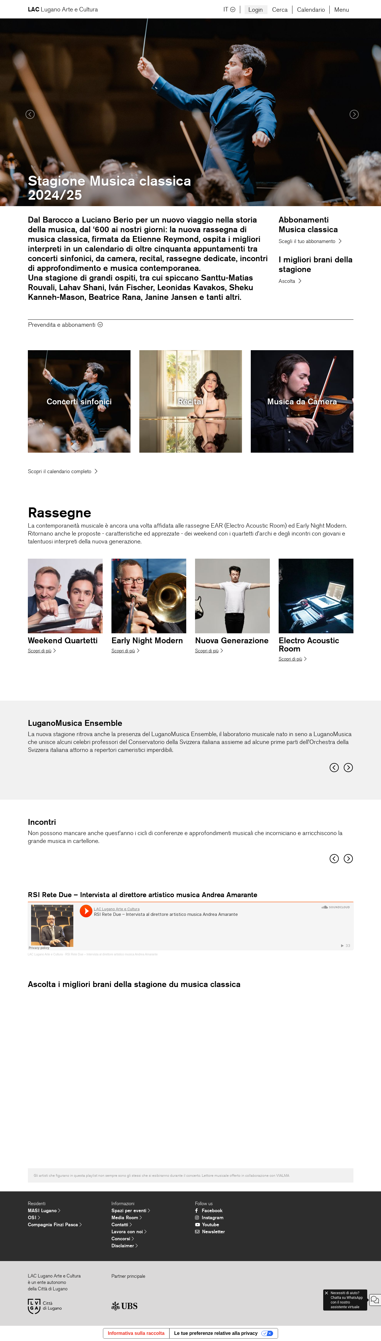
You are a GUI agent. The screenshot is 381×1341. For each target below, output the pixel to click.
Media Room (126, 1218)
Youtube (207, 1225)
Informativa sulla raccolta (136, 1333)
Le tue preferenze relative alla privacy (216, 1333)
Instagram (209, 1218)
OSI (34, 1218)
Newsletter (210, 1232)
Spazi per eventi (130, 1210)
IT (229, 9)
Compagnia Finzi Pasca (55, 1225)
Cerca (280, 10)
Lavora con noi (129, 1232)
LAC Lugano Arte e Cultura (45, 954)
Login (255, 10)
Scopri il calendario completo (62, 471)
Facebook (209, 1210)
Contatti (121, 1225)
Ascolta (290, 281)
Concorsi (122, 1239)
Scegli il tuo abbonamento (310, 241)
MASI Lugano (44, 1210)
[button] (28, 112)
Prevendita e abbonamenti (65, 325)
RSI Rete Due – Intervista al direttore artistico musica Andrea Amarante (111, 954)
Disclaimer (124, 1246)
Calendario (311, 10)
